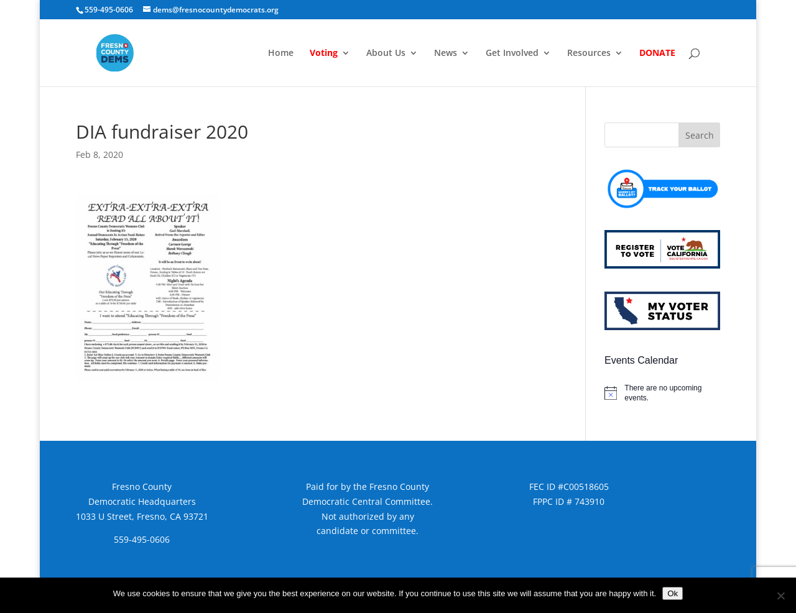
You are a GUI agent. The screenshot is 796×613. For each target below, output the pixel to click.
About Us (385, 53)
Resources (589, 53)
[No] (780, 595)
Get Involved (512, 53)
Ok (672, 593)
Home (281, 53)
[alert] (662, 393)
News (445, 53)
